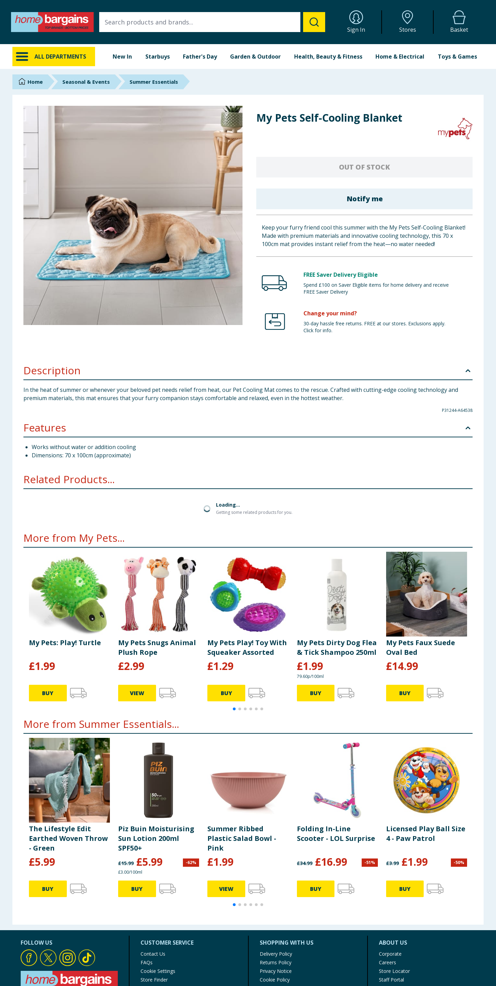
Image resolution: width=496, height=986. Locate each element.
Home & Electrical (399, 56)
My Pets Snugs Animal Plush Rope (157, 647)
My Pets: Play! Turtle (65, 642)
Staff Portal (391, 979)
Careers (387, 962)
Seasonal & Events (86, 81)
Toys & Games (457, 56)
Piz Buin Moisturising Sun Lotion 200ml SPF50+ (156, 838)
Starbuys (157, 56)
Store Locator (394, 971)
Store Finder (154, 979)
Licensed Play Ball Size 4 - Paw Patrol (425, 833)
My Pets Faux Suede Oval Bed (420, 647)
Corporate (390, 954)
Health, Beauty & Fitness (328, 56)
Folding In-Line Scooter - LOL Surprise (336, 833)
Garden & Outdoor (255, 56)
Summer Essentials (154, 81)
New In (122, 56)
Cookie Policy (275, 979)
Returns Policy (275, 962)
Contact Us (153, 954)
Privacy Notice (276, 971)
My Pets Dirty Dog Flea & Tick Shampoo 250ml (337, 647)
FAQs (147, 962)
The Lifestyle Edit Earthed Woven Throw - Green (68, 838)
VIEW (137, 693)
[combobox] (212, 22)
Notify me (365, 198)
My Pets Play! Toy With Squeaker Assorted (247, 647)
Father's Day (200, 56)
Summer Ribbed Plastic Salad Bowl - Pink (241, 838)
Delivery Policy (276, 954)
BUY (47, 693)
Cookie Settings (158, 971)
